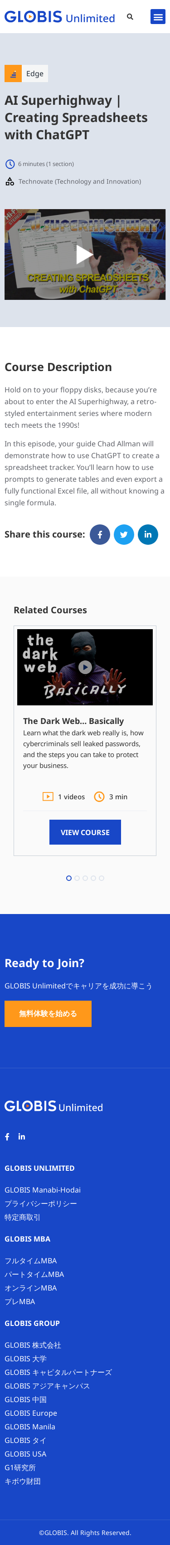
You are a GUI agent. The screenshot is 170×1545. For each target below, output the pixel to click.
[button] (130, 17)
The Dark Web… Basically (73, 720)
